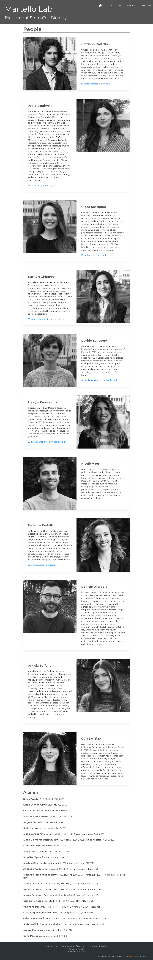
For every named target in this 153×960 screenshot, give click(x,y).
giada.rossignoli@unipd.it (94, 255)
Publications (131, 5)
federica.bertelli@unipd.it (41, 565)
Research (110, 5)
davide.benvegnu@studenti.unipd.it (99, 380)
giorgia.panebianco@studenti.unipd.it (47, 442)
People (120, 5)
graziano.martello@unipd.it (95, 84)
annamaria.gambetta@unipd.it (44, 185)
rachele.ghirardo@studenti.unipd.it (46, 319)
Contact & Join (146, 5)
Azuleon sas (132, 956)
